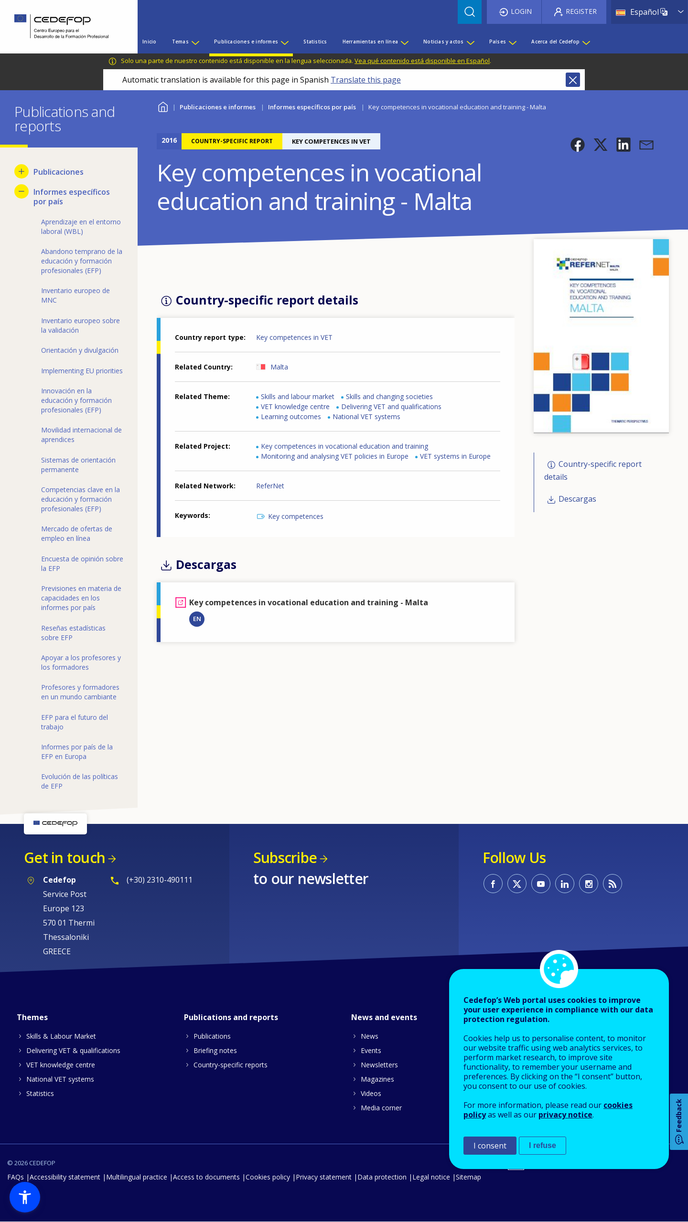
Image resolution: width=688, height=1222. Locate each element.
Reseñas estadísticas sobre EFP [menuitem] (73, 632)
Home (163, 106)
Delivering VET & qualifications (73, 1050)
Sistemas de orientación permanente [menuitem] (78, 464)
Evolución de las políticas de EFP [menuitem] (79, 781)
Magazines (377, 1079)
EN (197, 618)
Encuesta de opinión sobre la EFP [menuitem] (82, 563)
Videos (371, 1093)
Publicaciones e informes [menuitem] (246, 41)
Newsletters (379, 1064)
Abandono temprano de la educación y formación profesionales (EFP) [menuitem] (81, 261)
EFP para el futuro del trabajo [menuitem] (74, 722)
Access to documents (206, 1176)
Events (371, 1050)
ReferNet (270, 485)
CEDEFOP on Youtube (540, 883)
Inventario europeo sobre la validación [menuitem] (80, 325)
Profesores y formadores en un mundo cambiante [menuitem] (80, 692)
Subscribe (285, 857)
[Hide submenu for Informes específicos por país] (21, 191)
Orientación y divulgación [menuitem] (79, 350)
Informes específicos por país (312, 107)
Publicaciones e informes (218, 107)
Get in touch (64, 857)
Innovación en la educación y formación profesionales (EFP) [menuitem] (76, 400)
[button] (577, 144)
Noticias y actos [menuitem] (443, 41)
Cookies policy (268, 1176)
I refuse (542, 1145)
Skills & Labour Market (61, 1036)
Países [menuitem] (497, 41)
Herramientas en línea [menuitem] (370, 41)
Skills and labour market (297, 396)
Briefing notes (215, 1050)
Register (581, 11)
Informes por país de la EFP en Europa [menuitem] (77, 751)
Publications (212, 1036)
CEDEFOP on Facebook (493, 883)
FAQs (15, 1176)
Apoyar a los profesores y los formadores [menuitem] (81, 662)
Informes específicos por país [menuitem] (71, 197)
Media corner (381, 1107)
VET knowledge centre (295, 406)
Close (573, 80)
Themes (32, 1017)
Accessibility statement (65, 1176)
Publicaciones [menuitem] (58, 172)
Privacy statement (324, 1176)
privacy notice (565, 1114)
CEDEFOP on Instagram (588, 883)
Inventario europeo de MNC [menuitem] (75, 295)
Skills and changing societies (389, 396)
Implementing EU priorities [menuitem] (82, 370)
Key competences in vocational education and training (344, 446)
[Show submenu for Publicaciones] (21, 171)
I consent (489, 1145)
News (369, 1036)
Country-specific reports (231, 1064)
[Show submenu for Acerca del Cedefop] (585, 41)
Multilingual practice (136, 1176)
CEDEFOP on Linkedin (564, 883)
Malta (279, 366)
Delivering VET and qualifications (391, 406)
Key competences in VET (294, 337)
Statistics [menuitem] (315, 41)
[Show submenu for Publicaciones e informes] (284, 41)
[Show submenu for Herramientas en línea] (404, 41)
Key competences (295, 516)
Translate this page (366, 79)
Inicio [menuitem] (149, 41)
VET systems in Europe (455, 456)
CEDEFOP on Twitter (517, 883)
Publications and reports (231, 1017)
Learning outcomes (291, 416)
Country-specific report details (593, 470)
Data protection (382, 1176)
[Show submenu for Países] (512, 41)
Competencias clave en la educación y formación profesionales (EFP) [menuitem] (80, 499)
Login (521, 11)
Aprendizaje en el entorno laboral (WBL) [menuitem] (81, 226)
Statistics (40, 1093)
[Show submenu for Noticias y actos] (470, 41)
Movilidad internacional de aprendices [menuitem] (81, 434)
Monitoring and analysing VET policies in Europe (334, 456)
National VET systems (366, 416)
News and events (384, 1017)
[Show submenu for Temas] (195, 41)
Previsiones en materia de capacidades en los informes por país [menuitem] (81, 598)
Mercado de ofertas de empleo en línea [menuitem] (76, 533)
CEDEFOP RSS (612, 883)
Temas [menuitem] (180, 41)
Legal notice (431, 1176)
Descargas (577, 499)
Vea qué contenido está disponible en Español (422, 60)
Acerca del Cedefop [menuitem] (555, 41)
